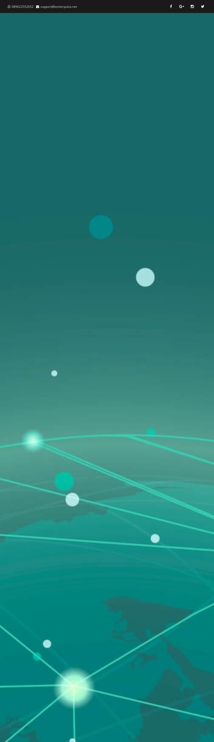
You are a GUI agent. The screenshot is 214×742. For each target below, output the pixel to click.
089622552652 (22, 6)
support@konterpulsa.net (58, 6)
